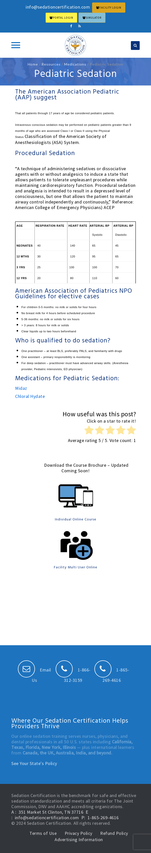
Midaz (21, 388)
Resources (51, 64)
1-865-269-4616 (103, 817)
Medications (75, 64)
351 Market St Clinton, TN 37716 (51, 812)
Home (33, 64)
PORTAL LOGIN (61, 17)
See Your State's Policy (34, 763)
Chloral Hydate (30, 396)
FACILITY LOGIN (108, 7)
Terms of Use (43, 833)
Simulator (92, 17)
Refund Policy (114, 833)
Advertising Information (79, 839)
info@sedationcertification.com (47, 817)
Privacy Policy (78, 833)
